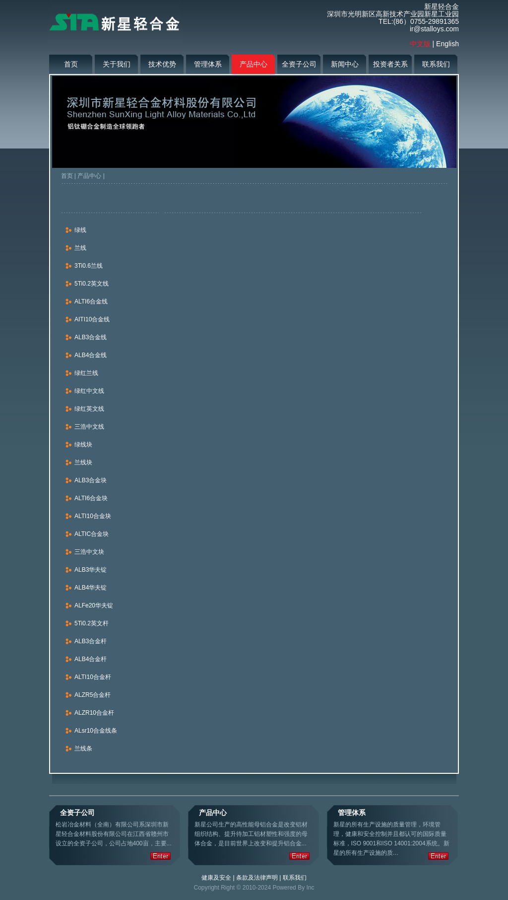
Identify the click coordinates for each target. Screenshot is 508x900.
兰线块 (83, 462)
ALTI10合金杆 (92, 677)
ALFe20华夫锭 (93, 605)
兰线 (80, 247)
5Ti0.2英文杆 (91, 623)
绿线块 (83, 444)
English (447, 44)
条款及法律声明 (257, 877)
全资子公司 (299, 64)
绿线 (80, 229)
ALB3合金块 (90, 480)
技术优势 (162, 64)
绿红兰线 (86, 373)
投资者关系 (390, 64)
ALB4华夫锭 (90, 587)
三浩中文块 (89, 551)
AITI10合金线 (92, 319)
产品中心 (253, 64)
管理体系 (208, 64)
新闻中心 (345, 64)
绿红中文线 (89, 390)
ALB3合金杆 (90, 641)
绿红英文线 (89, 408)
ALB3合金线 (90, 337)
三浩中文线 (89, 426)
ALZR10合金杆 (94, 712)
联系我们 (436, 64)
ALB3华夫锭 (90, 569)
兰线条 (83, 748)
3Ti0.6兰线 (88, 265)
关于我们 (116, 64)
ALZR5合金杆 (92, 694)
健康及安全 (216, 877)
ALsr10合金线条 (95, 730)
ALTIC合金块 (91, 533)
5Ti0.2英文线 (91, 283)
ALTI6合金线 (91, 301)
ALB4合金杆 (90, 659)
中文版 (420, 44)
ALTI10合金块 (92, 516)
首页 (71, 64)
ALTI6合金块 (91, 498)
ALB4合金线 (90, 355)
